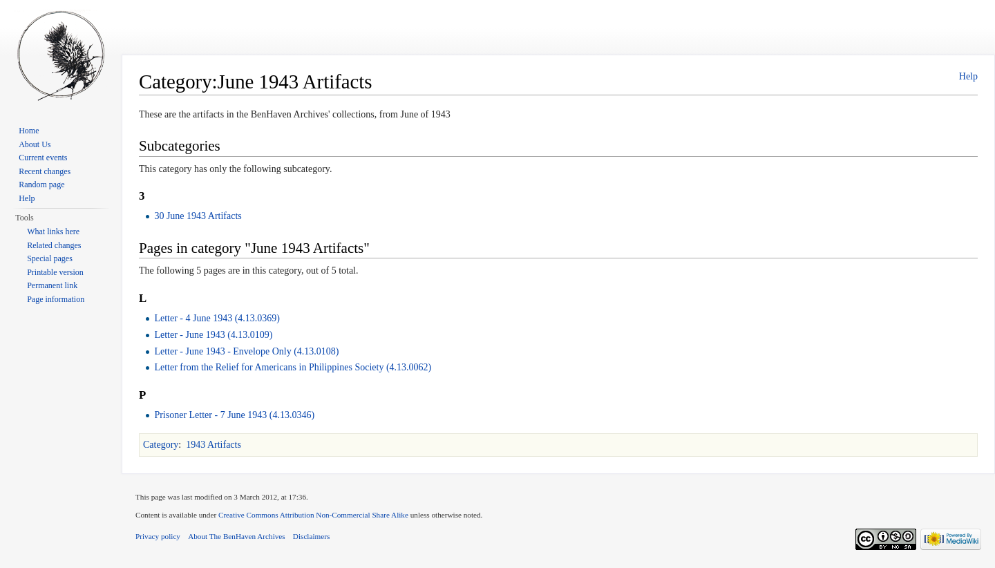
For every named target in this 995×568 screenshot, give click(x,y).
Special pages (50, 258)
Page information (55, 299)
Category (160, 444)
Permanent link (52, 285)
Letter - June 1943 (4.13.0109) (213, 335)
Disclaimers (311, 536)
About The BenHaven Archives (236, 536)
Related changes (54, 245)
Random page (41, 184)
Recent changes (44, 171)
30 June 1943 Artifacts (197, 216)
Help (968, 76)
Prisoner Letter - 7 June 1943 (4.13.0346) (234, 415)
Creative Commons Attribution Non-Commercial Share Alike (313, 515)
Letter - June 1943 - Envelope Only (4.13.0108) (246, 351)
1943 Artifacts (213, 444)
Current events (43, 157)
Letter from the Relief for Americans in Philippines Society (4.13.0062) (292, 367)
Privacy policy (157, 536)
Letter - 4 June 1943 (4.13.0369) (217, 318)
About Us (34, 144)
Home (29, 130)
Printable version (55, 272)
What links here (53, 231)
